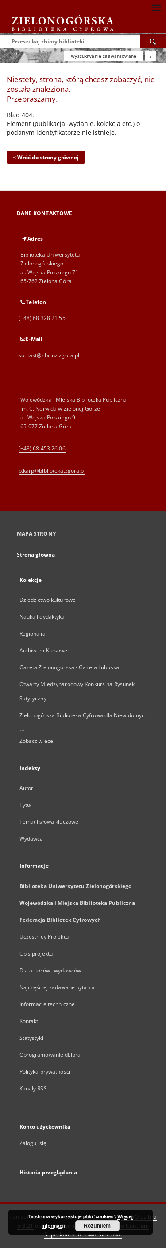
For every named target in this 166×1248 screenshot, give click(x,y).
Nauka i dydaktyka (42, 616)
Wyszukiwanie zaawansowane (103, 56)
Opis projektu (36, 953)
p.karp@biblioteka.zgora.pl (52, 470)
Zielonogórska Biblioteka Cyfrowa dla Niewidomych (83, 715)
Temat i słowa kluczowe (49, 821)
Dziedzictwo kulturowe (47, 600)
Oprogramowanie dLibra (50, 1054)
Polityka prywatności (44, 1071)
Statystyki (31, 1038)
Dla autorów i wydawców (50, 970)
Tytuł (25, 805)
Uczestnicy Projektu (44, 936)
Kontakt (29, 1021)
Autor (26, 788)
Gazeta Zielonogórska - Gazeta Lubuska (69, 667)
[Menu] (156, 7)
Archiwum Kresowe (43, 650)
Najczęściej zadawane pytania (57, 987)
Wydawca (31, 838)
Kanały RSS (33, 1088)
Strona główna (36, 554)
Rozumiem (97, 1226)
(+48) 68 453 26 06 (42, 448)
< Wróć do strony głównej (46, 157)
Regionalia (32, 633)
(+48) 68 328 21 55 (42, 318)
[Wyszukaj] (153, 41)
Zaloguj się (33, 1143)
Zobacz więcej (37, 741)
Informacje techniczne (47, 1004)
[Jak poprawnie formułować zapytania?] (150, 56)
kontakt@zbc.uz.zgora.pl (49, 355)
